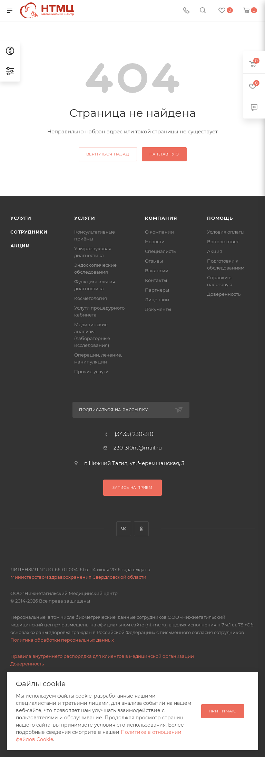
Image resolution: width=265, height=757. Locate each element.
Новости (155, 241)
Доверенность (224, 294)
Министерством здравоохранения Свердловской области (78, 577)
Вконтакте (123, 528)
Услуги (20, 218)
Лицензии (157, 299)
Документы (158, 309)
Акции (20, 245)
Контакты (156, 280)
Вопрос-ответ (223, 241)
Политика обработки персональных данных (62, 640)
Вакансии (156, 270)
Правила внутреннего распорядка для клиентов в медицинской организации (102, 656)
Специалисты (161, 251)
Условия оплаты (225, 232)
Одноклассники (141, 528)
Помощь (220, 218)
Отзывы (154, 261)
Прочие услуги (91, 371)
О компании (159, 232)
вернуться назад (107, 154)
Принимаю (223, 711)
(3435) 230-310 (134, 434)
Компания (161, 218)
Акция (214, 251)
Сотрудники (29, 232)
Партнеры (157, 290)
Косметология (90, 298)
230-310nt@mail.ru (138, 447)
